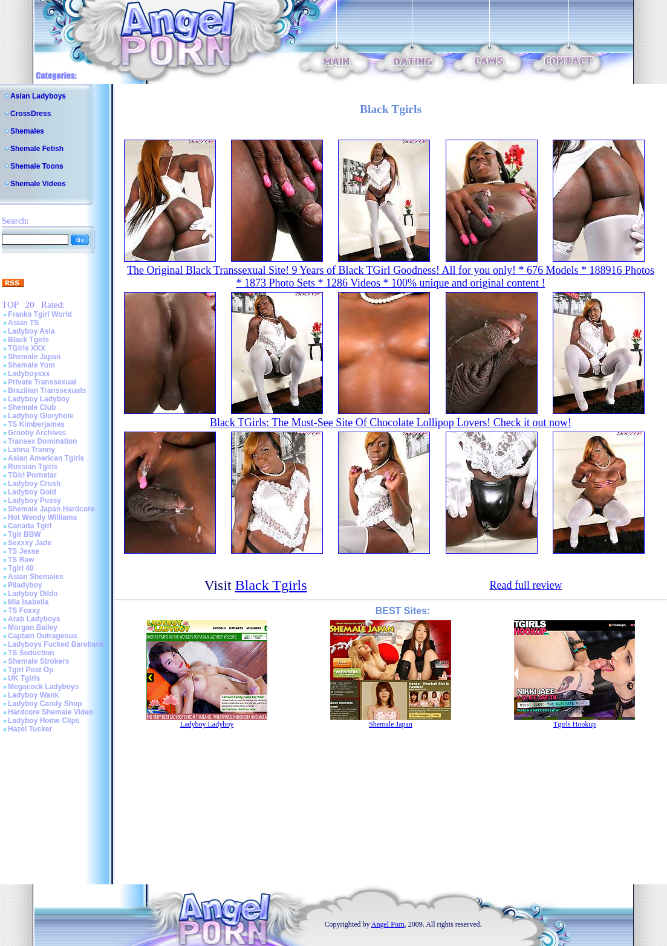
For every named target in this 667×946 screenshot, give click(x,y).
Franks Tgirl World (40, 314)
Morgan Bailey (32, 627)
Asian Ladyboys (38, 96)
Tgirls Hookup (574, 724)
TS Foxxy (24, 610)
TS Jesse (23, 551)
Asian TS (23, 323)
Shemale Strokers (38, 661)
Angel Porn (388, 924)
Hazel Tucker (30, 729)
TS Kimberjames (36, 424)
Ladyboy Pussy (34, 500)
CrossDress (30, 113)
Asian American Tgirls (46, 458)
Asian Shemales (35, 576)
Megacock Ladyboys (43, 686)
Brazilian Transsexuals (47, 390)
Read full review (525, 585)
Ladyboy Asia (31, 331)
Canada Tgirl (30, 526)
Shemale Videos (38, 184)
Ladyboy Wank (33, 695)
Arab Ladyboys (34, 619)
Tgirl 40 (21, 568)
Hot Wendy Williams (42, 517)
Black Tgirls (28, 339)
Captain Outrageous (42, 636)
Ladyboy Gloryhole (41, 416)
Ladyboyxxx (29, 373)
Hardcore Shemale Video (50, 712)
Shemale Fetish (36, 148)
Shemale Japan (34, 356)
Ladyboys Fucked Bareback (56, 644)
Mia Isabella (28, 602)
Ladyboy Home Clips (44, 720)
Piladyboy (25, 585)
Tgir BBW (24, 534)
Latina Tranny (31, 449)
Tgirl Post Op (30, 670)
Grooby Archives (37, 433)
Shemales (27, 131)
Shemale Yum (31, 365)
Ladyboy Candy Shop (45, 703)
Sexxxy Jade (29, 543)
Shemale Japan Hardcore (51, 509)
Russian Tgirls (33, 466)
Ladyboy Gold (32, 492)
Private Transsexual (42, 382)
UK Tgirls (24, 678)
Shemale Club (32, 407)
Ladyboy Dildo (33, 593)
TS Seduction (31, 653)
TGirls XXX (26, 348)
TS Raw (21, 560)
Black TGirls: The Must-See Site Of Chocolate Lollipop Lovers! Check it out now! (390, 422)
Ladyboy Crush (34, 483)
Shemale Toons (36, 166)
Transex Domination (42, 441)
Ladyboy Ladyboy (39, 399)
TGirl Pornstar (32, 475)
